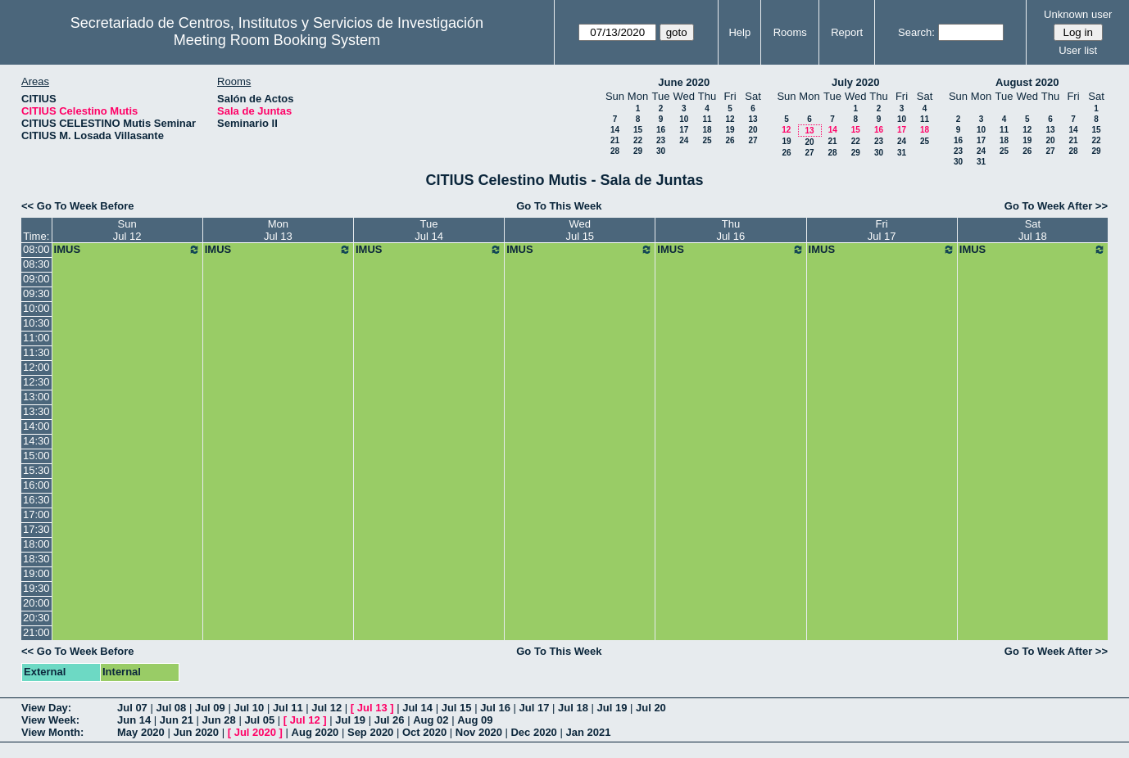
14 (614, 129)
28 (614, 151)
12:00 (36, 367)
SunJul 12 (127, 230)
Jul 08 (171, 708)
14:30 (36, 441)
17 (683, 129)
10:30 (36, 323)
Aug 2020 (315, 732)
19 (729, 129)
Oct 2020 (424, 732)
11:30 (36, 352)
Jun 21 (176, 720)
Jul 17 (534, 708)
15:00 (36, 455)
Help (739, 32)
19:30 (36, 588)
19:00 (36, 573)
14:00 (36, 426)
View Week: (50, 720)
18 (706, 129)
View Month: (52, 732)
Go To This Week (558, 206)
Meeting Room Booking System (277, 40)
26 (729, 140)
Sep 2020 (370, 732)
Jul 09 (210, 708)
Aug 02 (430, 720)
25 (706, 140)
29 (637, 151)
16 (660, 129)
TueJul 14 (429, 230)
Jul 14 (417, 708)
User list (1078, 50)
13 (752, 119)
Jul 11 (288, 708)
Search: (916, 32)
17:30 (36, 529)
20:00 (36, 603)
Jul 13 (372, 708)
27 (752, 140)
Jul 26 (389, 720)
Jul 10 (249, 708)
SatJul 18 (1032, 230)
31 (901, 152)
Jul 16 (495, 708)
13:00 (36, 396)
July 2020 (856, 82)
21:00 (36, 632)
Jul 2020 (255, 732)
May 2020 (141, 732)
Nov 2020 (479, 732)
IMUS (127, 249)
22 (637, 140)
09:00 (36, 279)
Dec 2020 (533, 732)
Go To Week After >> (1056, 206)
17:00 (36, 514)
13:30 (36, 411)
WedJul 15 (579, 230)
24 (683, 140)
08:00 (36, 249)
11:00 (36, 338)
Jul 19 (612, 708)
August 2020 (1027, 82)
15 (637, 129)
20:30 (36, 617)
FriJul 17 (882, 230)
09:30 (36, 293)
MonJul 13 (278, 230)
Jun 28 (219, 720)
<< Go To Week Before (77, 206)
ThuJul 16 (731, 230)
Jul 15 (457, 708)
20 (752, 129)
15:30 (36, 470)
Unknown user (1078, 14)
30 (660, 151)
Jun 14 (134, 720)
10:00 (36, 308)
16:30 (36, 500)
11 (706, 119)
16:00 (36, 485)
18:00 (36, 544)
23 (660, 140)
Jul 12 (326, 708)
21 (614, 140)
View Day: (46, 708)
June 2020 (684, 82)
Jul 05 (259, 720)
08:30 (36, 264)
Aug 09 (474, 720)
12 (729, 119)
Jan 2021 (587, 732)
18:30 (36, 559)
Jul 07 (132, 708)
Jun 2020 (196, 732)
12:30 (36, 382)
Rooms (790, 32)
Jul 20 (651, 708)
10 (683, 119)
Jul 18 (573, 708)
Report (847, 32)
